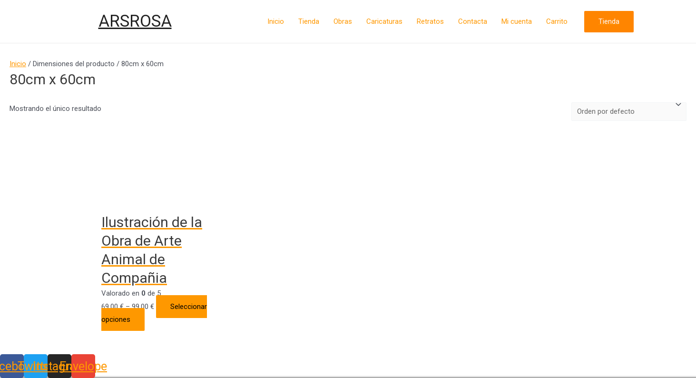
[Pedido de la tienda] (628, 111)
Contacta (472, 21)
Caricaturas (384, 21)
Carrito (557, 21)
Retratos (430, 21)
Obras (342, 21)
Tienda (308, 21)
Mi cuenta (516, 21)
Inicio (275, 21)
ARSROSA (135, 21)
